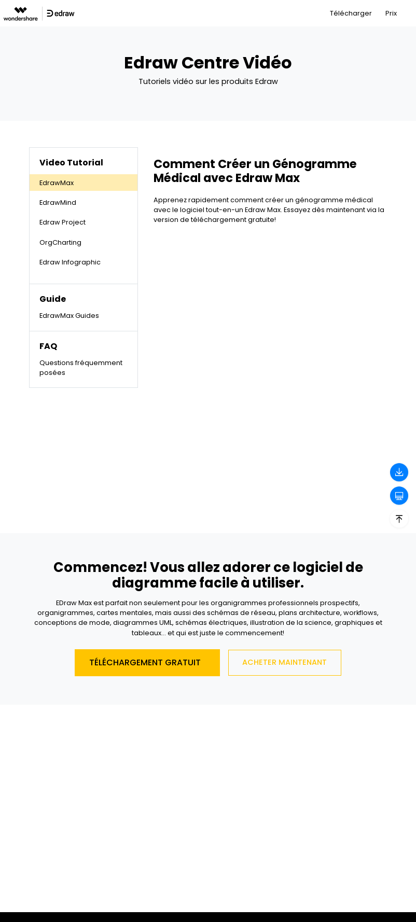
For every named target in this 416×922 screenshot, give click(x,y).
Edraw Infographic (70, 262)
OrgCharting (60, 242)
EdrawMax (56, 182)
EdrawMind (57, 202)
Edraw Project (62, 222)
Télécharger (351, 13)
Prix (391, 13)
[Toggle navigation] (409, 13)
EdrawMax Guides (69, 315)
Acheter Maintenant (284, 662)
